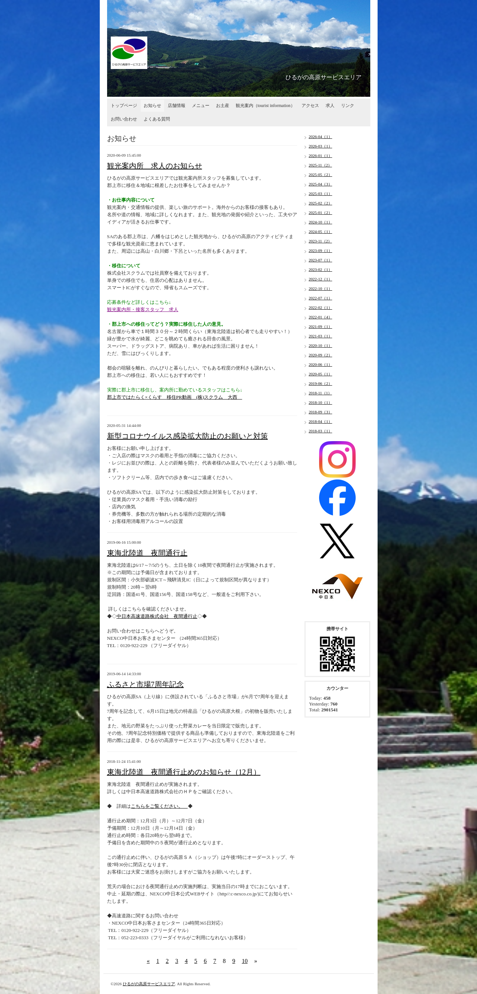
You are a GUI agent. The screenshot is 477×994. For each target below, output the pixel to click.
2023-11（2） (320, 241)
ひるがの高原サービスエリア (149, 984)
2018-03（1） (320, 431)
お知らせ (152, 105)
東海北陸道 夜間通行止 (147, 553)
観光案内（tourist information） (265, 105)
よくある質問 (157, 119)
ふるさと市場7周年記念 (145, 684)
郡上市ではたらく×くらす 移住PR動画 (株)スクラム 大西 (174, 397)
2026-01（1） (320, 155)
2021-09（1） (320, 326)
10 (245, 961)
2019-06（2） (320, 383)
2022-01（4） (320, 317)
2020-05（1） (320, 374)
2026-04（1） (320, 136)
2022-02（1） (320, 307)
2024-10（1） (320, 222)
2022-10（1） (320, 288)
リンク (347, 105)
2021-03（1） (320, 336)
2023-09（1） (320, 250)
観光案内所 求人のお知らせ (154, 166)
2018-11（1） (320, 393)
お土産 (222, 105)
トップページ (124, 105)
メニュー (200, 105)
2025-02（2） (320, 203)
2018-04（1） (320, 421)
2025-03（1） (320, 193)
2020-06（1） (320, 364)
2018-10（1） (320, 402)
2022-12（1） (320, 279)
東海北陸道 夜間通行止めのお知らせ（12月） (184, 772)
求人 (330, 105)
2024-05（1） (320, 231)
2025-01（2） (320, 212)
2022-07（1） (320, 298)
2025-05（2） (320, 174)
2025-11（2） (320, 165)
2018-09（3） (320, 412)
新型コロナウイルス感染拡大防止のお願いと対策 (187, 436)
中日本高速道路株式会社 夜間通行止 (157, 616)
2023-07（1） (320, 260)
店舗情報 (176, 105)
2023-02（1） (320, 269)
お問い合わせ (124, 119)
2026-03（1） (320, 146)
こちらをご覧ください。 (159, 806)
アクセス (310, 105)
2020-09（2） (320, 355)
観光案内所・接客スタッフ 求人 (142, 309)
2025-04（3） (320, 184)
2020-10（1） (320, 345)
